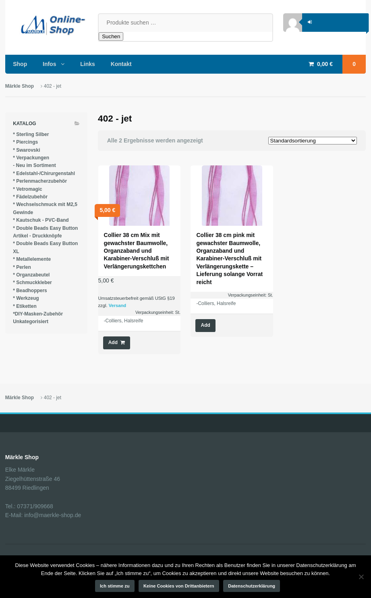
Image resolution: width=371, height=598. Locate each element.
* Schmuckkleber (32, 282)
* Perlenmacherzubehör (40, 181)
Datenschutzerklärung (251, 586)
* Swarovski (26, 150)
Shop (20, 64)
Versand (117, 305)
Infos (49, 64)
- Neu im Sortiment (34, 165)
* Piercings (25, 142)
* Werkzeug (26, 298)
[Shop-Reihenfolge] (312, 140)
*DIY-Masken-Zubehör (38, 314)
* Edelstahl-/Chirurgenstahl (44, 173)
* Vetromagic (27, 189)
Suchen (111, 36)
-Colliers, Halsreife (123, 321)
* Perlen (22, 267)
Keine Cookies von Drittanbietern (178, 586)
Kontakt (121, 64)
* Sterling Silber (31, 134)
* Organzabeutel (31, 275)
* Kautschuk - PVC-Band (41, 220)
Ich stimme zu (115, 586)
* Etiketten (25, 306)
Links (87, 64)
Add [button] (113, 342)
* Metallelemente (32, 259)
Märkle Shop (19, 86)
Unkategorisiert (30, 321)
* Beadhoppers (30, 290)
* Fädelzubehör (30, 197)
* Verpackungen (31, 158)
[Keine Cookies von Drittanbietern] (361, 577)
